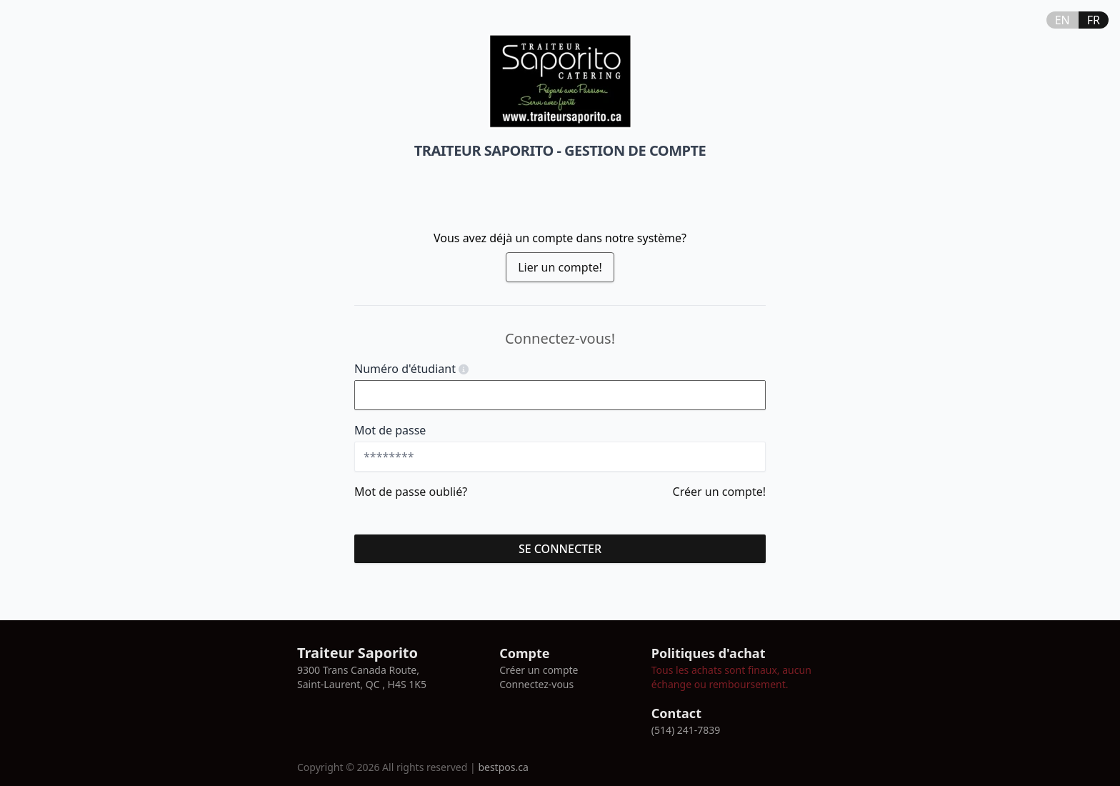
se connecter (560, 549)
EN (1062, 20)
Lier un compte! (560, 267)
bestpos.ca (503, 767)
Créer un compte (538, 670)
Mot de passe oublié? (410, 491)
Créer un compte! (719, 491)
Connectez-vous (536, 684)
